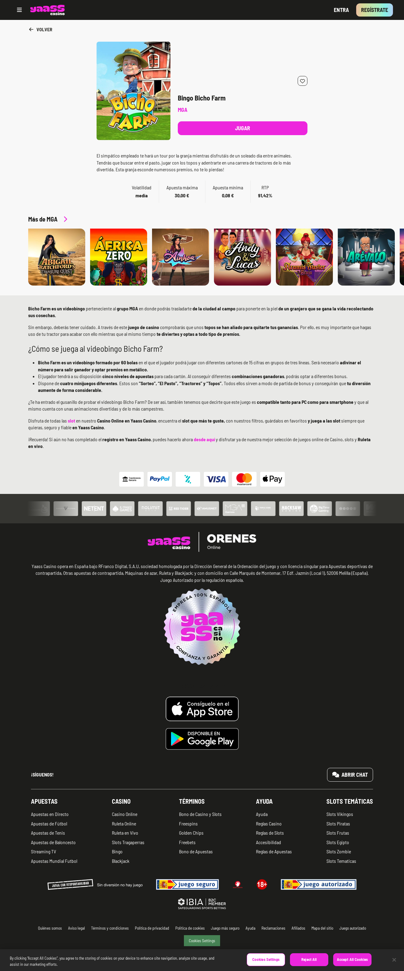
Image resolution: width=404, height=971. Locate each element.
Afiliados (298, 928)
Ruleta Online (124, 823)
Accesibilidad (268, 842)
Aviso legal (76, 928)
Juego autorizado (352, 928)
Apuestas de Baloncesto (53, 842)
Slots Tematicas (341, 861)
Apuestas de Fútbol (49, 823)
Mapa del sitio (322, 928)
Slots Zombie (338, 851)
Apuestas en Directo (50, 814)
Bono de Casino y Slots (200, 814)
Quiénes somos (50, 928)
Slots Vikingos (339, 814)
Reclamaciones (273, 928)
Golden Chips (191, 833)
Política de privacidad (152, 928)
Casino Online (124, 814)
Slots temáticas (349, 801)
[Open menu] (19, 10)
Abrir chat (350, 774)
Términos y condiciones (110, 928)
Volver (40, 29)
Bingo (117, 851)
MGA (182, 109)
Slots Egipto (337, 842)
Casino (121, 801)
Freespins (188, 823)
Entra (341, 9)
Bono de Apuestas (196, 851)
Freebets (187, 842)
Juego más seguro (225, 928)
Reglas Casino (269, 823)
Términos (192, 801)
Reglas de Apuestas (274, 851)
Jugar (242, 128)
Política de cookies (190, 928)
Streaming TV (43, 851)
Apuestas (44, 801)
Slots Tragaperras (128, 842)
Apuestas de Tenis (48, 833)
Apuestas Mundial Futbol (54, 861)
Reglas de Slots (270, 833)
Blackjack (120, 861)
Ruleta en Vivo (125, 833)
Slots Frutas (337, 833)
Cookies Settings (202, 940)
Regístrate (374, 9)
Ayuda (264, 801)
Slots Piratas (338, 823)
